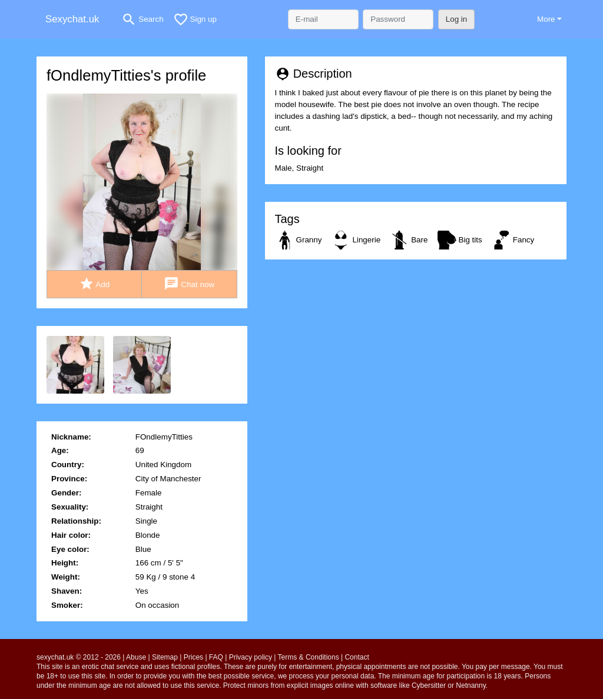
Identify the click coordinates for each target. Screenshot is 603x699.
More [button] (546, 19)
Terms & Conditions (308, 657)
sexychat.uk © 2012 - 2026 (79, 657)
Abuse (136, 657)
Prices (193, 657)
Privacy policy (250, 657)
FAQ (216, 657)
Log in (457, 19)
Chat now (189, 284)
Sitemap (165, 657)
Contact (356, 657)
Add (94, 284)
